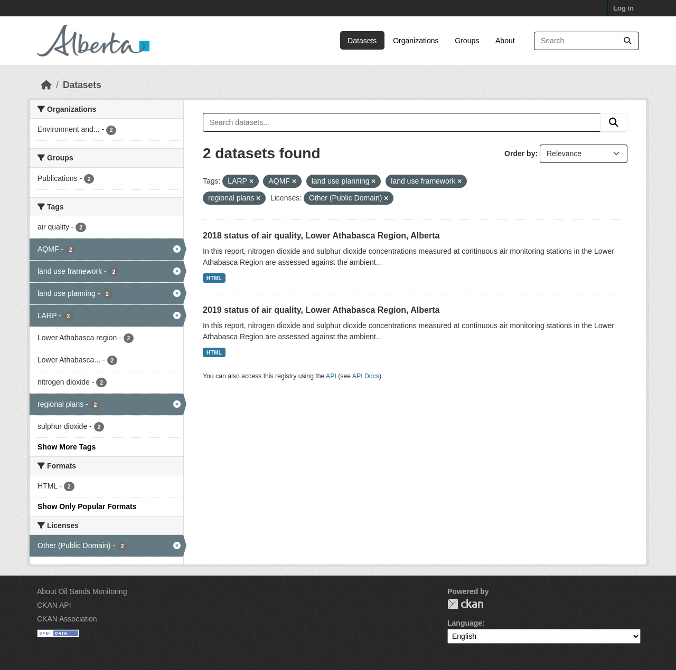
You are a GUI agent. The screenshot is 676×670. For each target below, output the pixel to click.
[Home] (46, 85)
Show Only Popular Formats (86, 506)
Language (464, 623)
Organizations (415, 40)
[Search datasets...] (586, 41)
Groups (467, 40)
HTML (214, 278)
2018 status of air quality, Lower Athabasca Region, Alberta (321, 235)
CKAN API (54, 605)
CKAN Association (67, 619)
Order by (519, 153)
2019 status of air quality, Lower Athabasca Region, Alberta (321, 309)
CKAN (465, 603)
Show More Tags (66, 447)
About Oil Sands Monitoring (82, 591)
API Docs (365, 376)
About (505, 40)
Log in (623, 8)
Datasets (362, 40)
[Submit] (627, 41)
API (331, 376)
